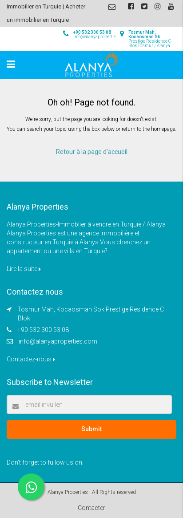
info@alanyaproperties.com (58, 341)
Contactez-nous (31, 359)
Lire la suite (24, 268)
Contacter (91, 507)
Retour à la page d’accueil (91, 151)
